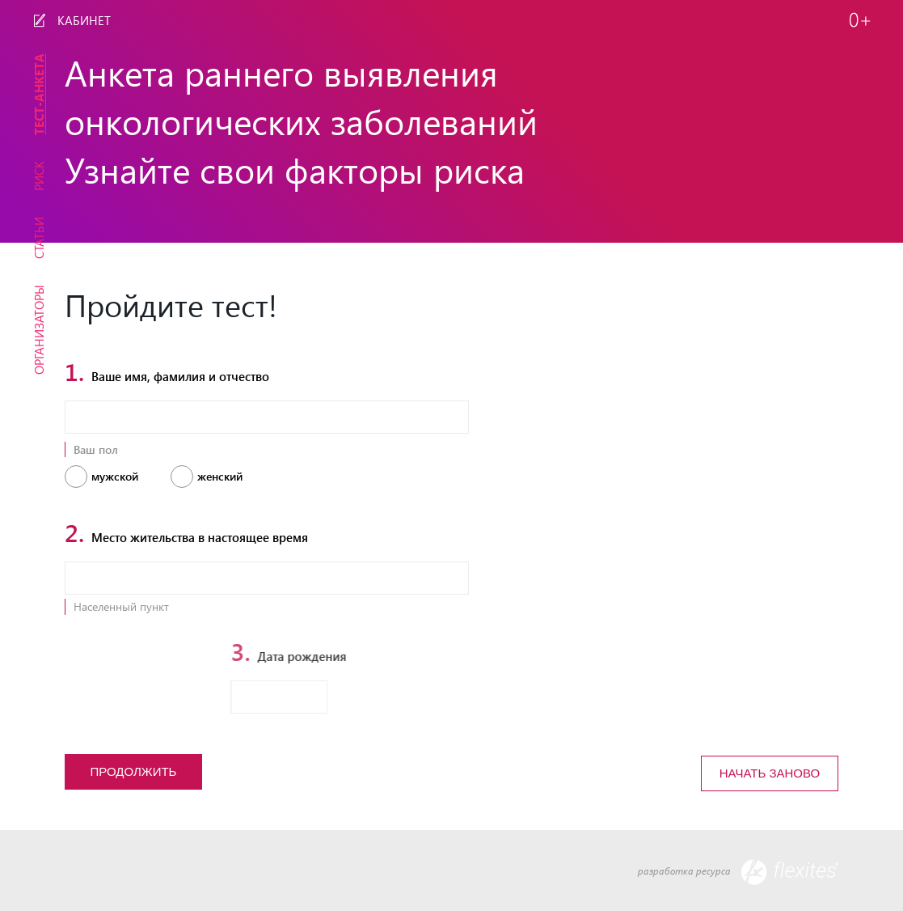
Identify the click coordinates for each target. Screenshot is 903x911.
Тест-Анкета (39, 94)
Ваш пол (96, 449)
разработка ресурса (738, 872)
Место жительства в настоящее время (186, 534)
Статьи (39, 238)
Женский (220, 476)
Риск (39, 176)
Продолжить (134, 771)
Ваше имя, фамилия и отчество (167, 373)
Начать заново (769, 773)
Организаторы (39, 330)
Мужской (114, 476)
